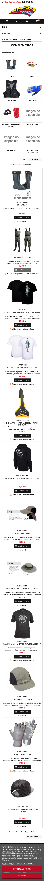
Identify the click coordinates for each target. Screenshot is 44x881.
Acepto (22, 875)
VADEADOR (11, 151)
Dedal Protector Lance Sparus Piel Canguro (22, 424)
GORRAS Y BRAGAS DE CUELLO (11, 125)
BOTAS (11, 76)
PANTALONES (32, 124)
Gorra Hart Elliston (22, 699)
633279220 (27, 2)
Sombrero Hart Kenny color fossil (22, 589)
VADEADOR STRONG (22, 257)
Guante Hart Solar (22, 754)
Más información (8, 863)
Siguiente (30, 832)
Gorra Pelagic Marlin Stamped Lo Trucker (22, 810)
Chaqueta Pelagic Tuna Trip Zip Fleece (22, 478)
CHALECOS (11, 100)
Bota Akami (22, 205)
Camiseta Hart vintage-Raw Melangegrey (22, 644)
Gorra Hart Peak (22, 533)
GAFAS (33, 76)
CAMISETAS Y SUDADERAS (32, 152)
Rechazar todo (22, 869)
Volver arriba (34, 837)
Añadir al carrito (22, 217)
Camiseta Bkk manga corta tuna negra (22, 312)
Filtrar (35, 159)
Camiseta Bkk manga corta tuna (22, 368)
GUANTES (33, 100)
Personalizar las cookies (25, 863)
